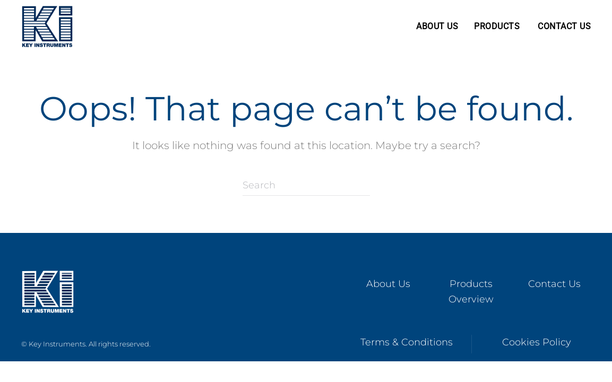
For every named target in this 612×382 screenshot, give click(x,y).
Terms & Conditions (406, 342)
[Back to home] (47, 26)
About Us (437, 26)
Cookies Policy (536, 342)
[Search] (306, 185)
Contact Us (564, 26)
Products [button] (497, 26)
